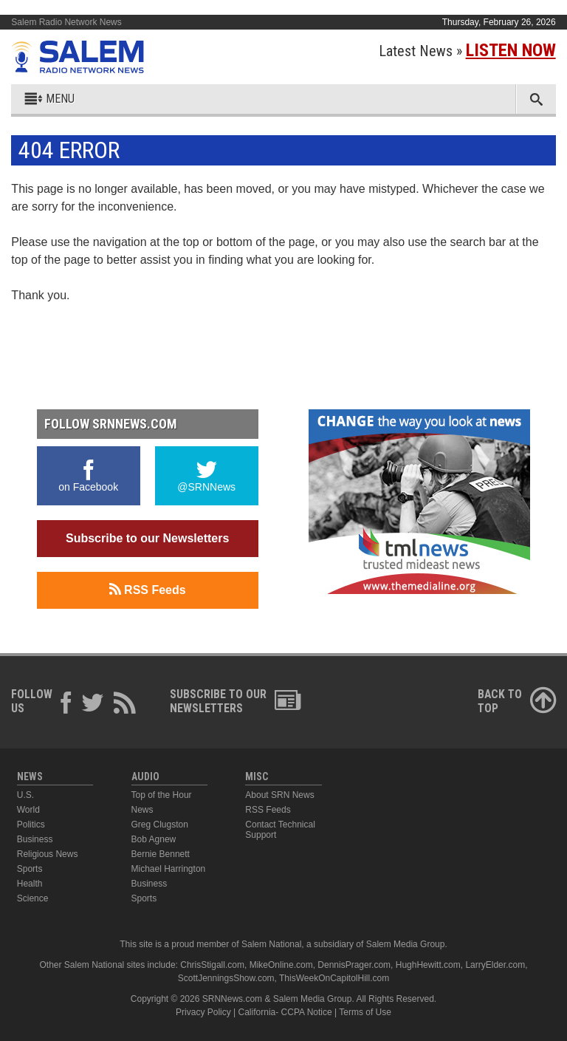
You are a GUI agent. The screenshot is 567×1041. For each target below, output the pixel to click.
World (28, 810)
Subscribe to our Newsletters (147, 538)
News (142, 810)
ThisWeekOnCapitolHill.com (334, 978)
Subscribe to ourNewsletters (235, 701)
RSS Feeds (147, 589)
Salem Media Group (405, 944)
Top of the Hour (161, 795)
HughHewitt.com (428, 965)
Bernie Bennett (160, 854)
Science (33, 898)
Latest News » (467, 51)
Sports (30, 869)
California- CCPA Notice (285, 1012)
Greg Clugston (159, 824)
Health (30, 883)
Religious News (47, 854)
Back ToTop (517, 701)
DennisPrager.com (354, 965)
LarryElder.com (495, 965)
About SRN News (279, 795)
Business (35, 839)
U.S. (25, 795)
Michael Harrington (168, 869)
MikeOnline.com (281, 965)
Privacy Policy (203, 1012)
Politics (31, 824)
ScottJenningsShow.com (226, 978)
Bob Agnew (153, 839)
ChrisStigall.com (212, 965)
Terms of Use (365, 1012)
